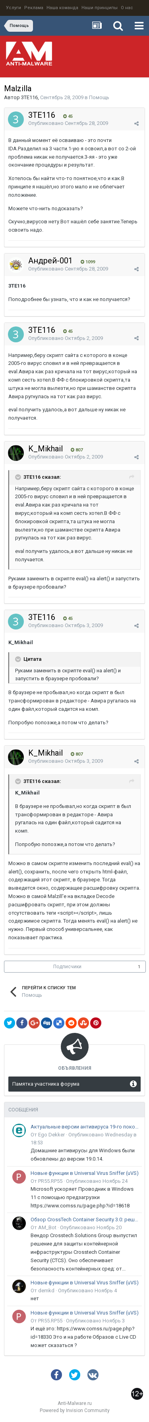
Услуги (13, 7)
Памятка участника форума (45, 1084)
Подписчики (67, 966)
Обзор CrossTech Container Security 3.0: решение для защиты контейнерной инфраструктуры (85, 1219)
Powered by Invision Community (75, 1410)
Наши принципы (99, 7)
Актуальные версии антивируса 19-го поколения (85, 1127)
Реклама (33, 7)
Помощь (99, 97)
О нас (127, 7)
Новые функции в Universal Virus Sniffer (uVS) (85, 1173)
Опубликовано (68, 123)
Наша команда (62, 7)
